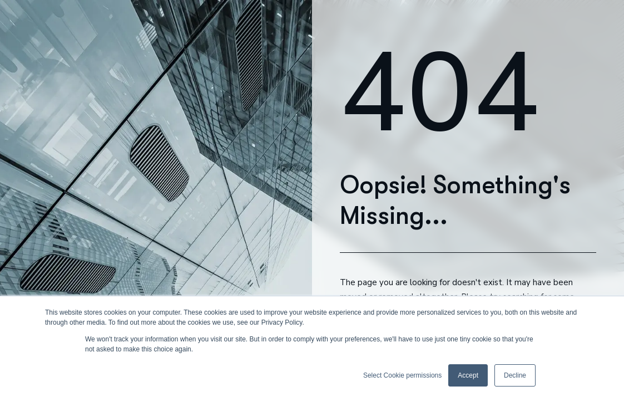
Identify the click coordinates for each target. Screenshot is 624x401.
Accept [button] (468, 375)
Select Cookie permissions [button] (402, 375)
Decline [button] (515, 375)
